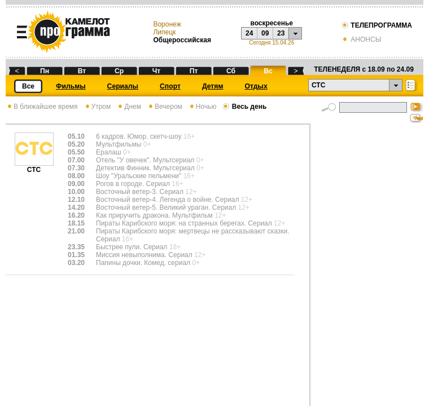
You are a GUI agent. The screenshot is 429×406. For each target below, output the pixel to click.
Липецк (164, 32)
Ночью (202, 107)
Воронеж (167, 24)
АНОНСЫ (361, 39)
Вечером (164, 107)
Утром (97, 107)
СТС (34, 167)
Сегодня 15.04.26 (271, 42)
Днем (128, 107)
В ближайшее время (42, 107)
